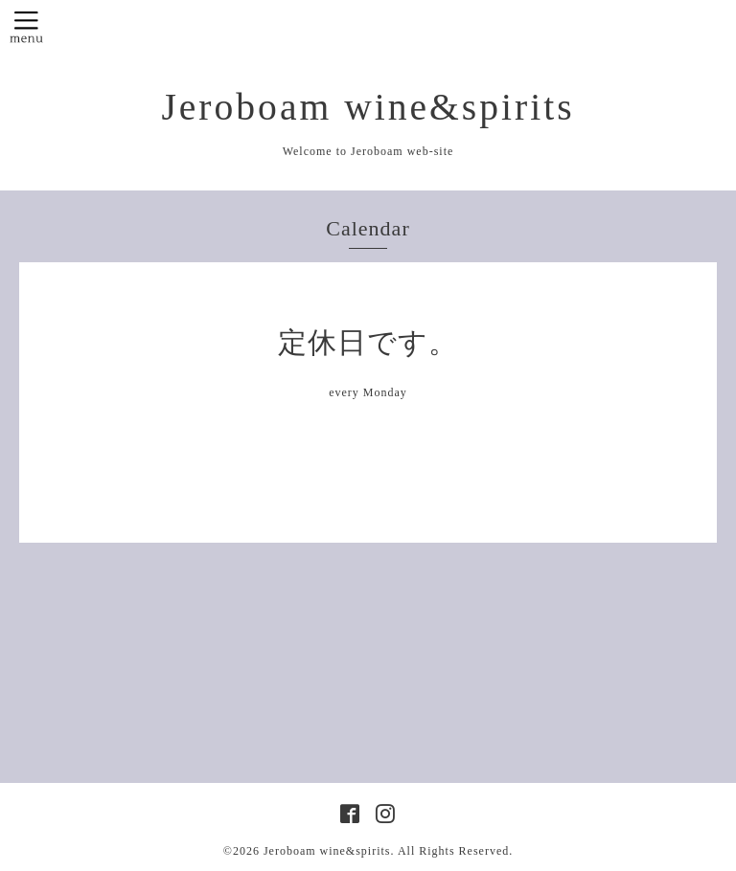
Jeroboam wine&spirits (367, 107)
